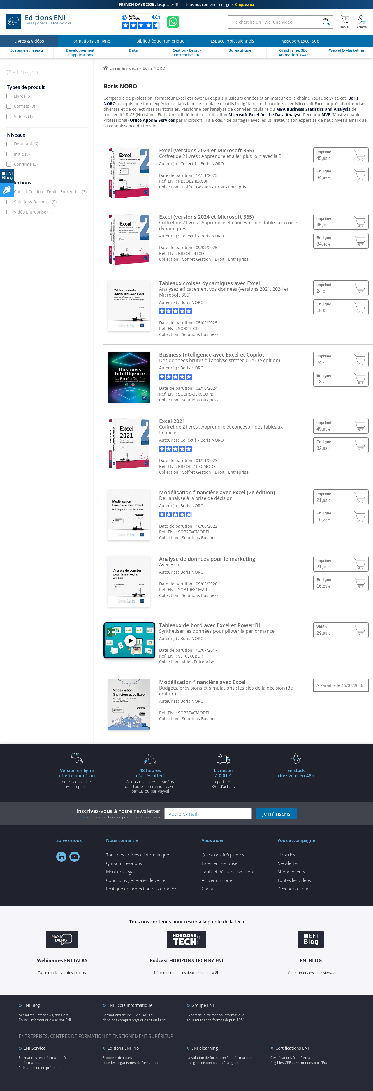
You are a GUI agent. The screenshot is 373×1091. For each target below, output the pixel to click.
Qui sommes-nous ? (125, 863)
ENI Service (34, 1048)
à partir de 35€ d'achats (223, 778)
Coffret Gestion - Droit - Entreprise (50, 191)
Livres (22, 96)
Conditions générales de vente (135, 880)
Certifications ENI (292, 1048)
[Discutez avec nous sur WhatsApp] (173, 22)
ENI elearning (204, 1048)
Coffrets (24, 106)
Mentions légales (122, 872)
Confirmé (26, 164)
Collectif (188, 163)
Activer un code (217, 880)
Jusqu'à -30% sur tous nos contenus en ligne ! (186, 4)
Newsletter (287, 863)
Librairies (286, 855)
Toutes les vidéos (294, 880)
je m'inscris (276, 813)
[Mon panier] (344, 22)
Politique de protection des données (141, 888)
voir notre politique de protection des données (123, 817)
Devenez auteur (293, 888)
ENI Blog (32, 1005)
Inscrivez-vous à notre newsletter (118, 813)
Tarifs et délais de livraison (227, 872)
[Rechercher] (325, 22)
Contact (209, 888)
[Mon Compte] (362, 22)
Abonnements (291, 872)
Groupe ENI (202, 1005)
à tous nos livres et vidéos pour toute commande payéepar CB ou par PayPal (150, 780)
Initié (22, 154)
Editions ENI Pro (123, 1048)
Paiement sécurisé (219, 863)
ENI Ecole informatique (130, 1005)
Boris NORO (212, 163)
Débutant (26, 144)
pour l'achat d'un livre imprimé (77, 778)
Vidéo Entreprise (33, 212)
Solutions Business (35, 202)
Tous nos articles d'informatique (137, 855)
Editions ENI (38, 21)
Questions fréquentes (223, 855)
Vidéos (23, 116)
